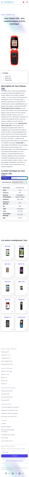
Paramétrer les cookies (8, 434)
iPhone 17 (4, 377)
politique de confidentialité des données (14, 460)
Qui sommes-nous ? (7, 441)
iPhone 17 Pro (5, 374)
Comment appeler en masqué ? (10, 407)
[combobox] (18, 178)
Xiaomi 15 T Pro (6, 355)
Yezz (13, 14)
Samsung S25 (5, 400)
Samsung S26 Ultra (6, 391)
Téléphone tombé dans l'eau (9, 410)
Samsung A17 (5, 352)
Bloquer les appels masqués (9, 413)
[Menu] (27, 2)
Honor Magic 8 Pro (6, 361)
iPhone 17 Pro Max (6, 371)
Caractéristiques (6, 182)
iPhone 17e (4, 380)
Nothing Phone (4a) (7, 364)
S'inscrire (14, 456)
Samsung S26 (5, 394)
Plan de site (4, 438)
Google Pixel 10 (5, 358)
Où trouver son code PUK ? (9, 416)
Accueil (2, 14)
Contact (3, 423)
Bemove (11, 469)
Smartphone (8, 14)
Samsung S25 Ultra (6, 397)
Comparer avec (6, 178)
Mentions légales (6, 426)
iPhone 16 (4, 383)
